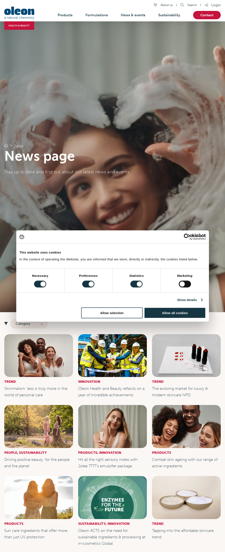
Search (192, 5)
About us (167, 5)
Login (216, 5)
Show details (187, 300)
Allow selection (112, 313)
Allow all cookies (175, 313)
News (18, 146)
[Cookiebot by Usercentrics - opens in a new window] (187, 237)
